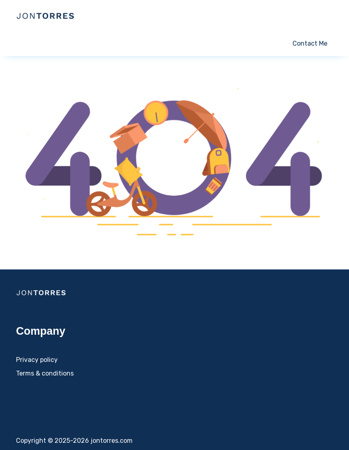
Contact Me (310, 43)
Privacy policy (37, 360)
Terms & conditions (45, 373)
